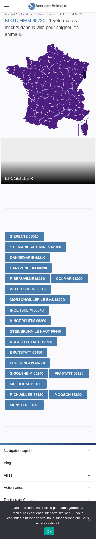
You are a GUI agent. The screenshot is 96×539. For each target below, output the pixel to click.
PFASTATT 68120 (69, 373)
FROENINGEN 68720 (27, 363)
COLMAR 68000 (69, 279)
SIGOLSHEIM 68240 (27, 373)
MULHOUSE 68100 (25, 384)
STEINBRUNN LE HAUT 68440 (35, 331)
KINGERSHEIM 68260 (28, 321)
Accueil (10, 14)
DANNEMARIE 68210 (27, 257)
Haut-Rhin (45, 14)
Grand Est (26, 14)
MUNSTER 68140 (24, 405)
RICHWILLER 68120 (27, 394)
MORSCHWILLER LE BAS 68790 (37, 300)
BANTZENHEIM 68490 (28, 268)
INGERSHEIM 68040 (27, 310)
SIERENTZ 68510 (24, 236)
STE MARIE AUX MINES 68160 (35, 247)
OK (49, 531)
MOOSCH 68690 (68, 394)
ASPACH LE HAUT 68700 (31, 342)
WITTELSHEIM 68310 (28, 289)
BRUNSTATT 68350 (26, 352)
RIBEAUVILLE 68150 (27, 279)
